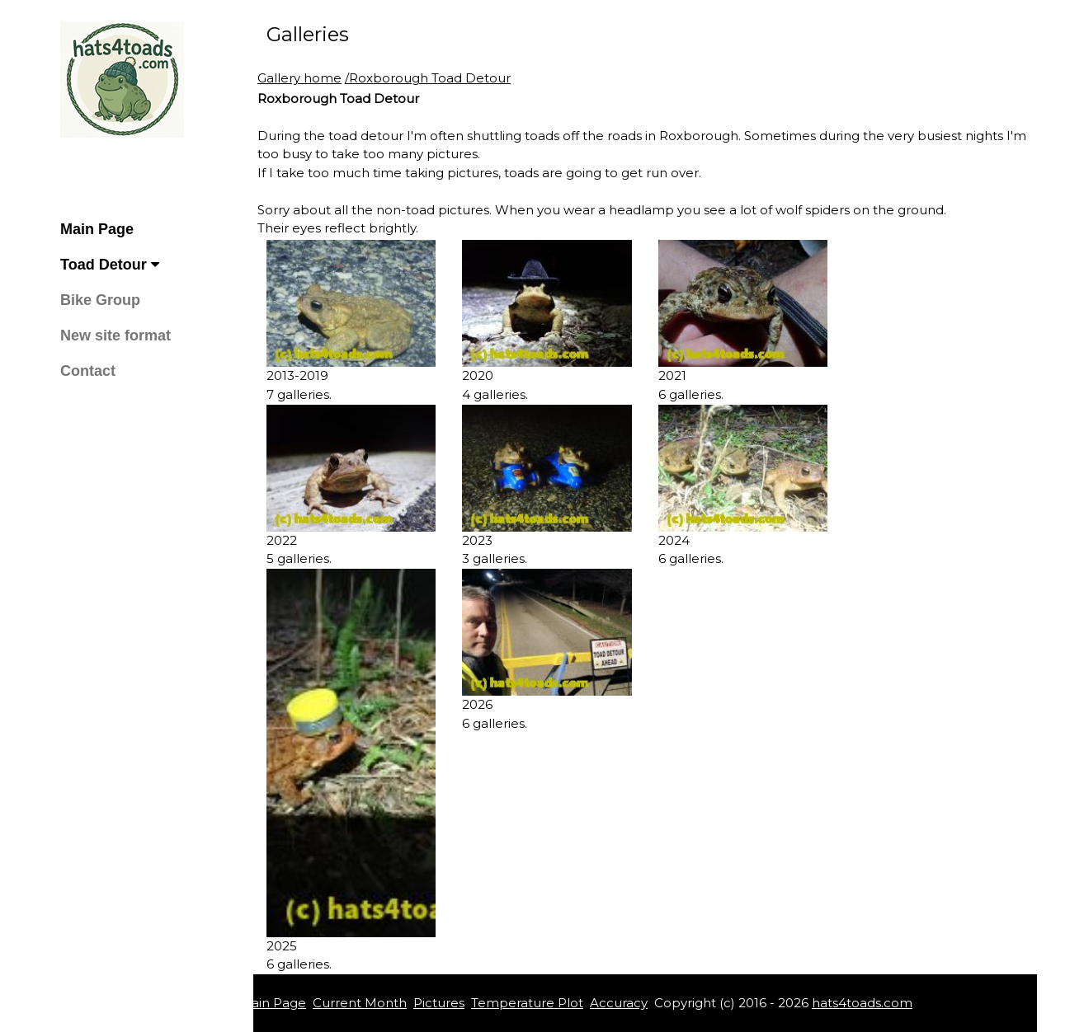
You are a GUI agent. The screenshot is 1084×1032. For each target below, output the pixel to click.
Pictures (438, 1003)
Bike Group (100, 300)
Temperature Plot (527, 1003)
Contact (87, 371)
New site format (115, 335)
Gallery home (299, 78)
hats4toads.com (862, 1003)
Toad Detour (109, 264)
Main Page (97, 229)
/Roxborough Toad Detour (428, 78)
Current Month (360, 1003)
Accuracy (619, 1003)
